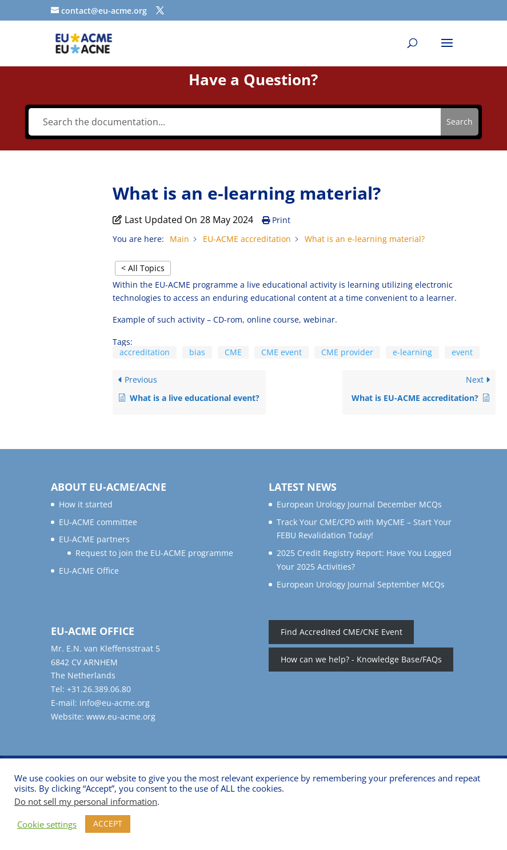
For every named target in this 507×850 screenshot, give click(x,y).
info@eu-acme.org (114, 702)
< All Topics (143, 268)
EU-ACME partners (94, 539)
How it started (86, 504)
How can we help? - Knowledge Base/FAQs (361, 659)
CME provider (347, 352)
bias (197, 352)
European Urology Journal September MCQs (361, 584)
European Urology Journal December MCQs (359, 504)
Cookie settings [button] (47, 824)
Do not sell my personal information (85, 801)
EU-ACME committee (98, 522)
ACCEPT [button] (107, 823)
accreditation (144, 352)
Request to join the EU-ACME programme (154, 552)
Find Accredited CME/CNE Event (341, 632)
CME (233, 352)
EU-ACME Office (89, 570)
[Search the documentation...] (234, 122)
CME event (281, 352)
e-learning (412, 352)
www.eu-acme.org (120, 716)
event (462, 352)
